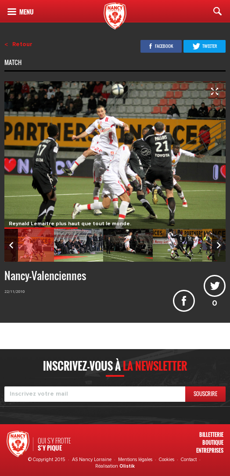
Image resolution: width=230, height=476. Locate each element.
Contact (189, 459)
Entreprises (209, 450)
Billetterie (211, 434)
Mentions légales (135, 459)
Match (13, 63)
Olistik (127, 466)
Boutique (212, 442)
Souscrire (205, 393)
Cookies (166, 459)
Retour (22, 44)
